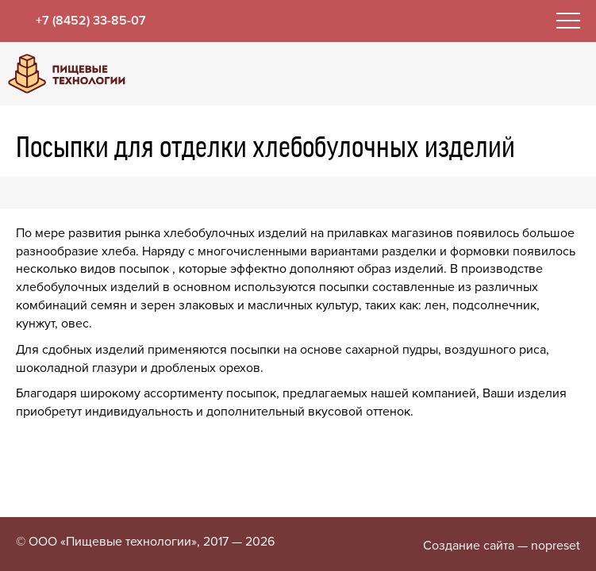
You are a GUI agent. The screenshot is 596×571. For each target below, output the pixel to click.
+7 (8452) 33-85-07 (91, 21)
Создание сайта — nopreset (501, 546)
